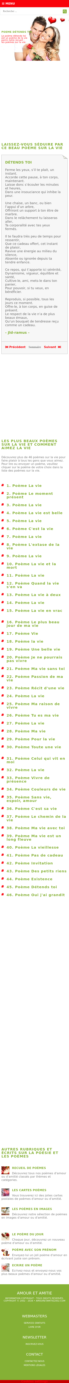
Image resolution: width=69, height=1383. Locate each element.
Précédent (15, 347)
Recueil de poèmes (29, 1168)
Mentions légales (34, 1365)
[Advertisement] (34, 100)
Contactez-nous (34, 1361)
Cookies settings (34, 1381)
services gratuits (34, 1323)
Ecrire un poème (27, 1265)
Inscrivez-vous (34, 1344)
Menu (8, 3)
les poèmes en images (32, 1209)
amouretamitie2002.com (50, 1301)
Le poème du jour (28, 1234)
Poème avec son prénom (34, 1250)
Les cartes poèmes (29, 1190)
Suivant (53, 347)
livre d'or (34, 1327)
